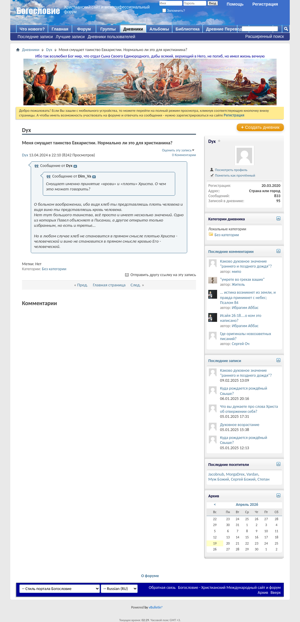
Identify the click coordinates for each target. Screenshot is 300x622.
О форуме (150, 575)
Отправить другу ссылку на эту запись (160, 274)
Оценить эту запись (177, 150)
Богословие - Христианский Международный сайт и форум (229, 587)
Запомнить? (173, 10)
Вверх (275, 592)
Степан (264, 479)
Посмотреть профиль (228, 170)
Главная (60, 29)
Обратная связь (162, 587)
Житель (238, 284)
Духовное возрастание (239, 424)
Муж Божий (218, 479)
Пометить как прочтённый (232, 175)
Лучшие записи (70, 36)
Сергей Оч (240, 343)
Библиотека (187, 29)
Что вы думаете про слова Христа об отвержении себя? (249, 409)
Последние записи (35, 36)
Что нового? (32, 29)
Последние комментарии (231, 251)
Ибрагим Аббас (245, 307)
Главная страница (109, 285)
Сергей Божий (243, 479)
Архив (263, 592)
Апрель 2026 (247, 504)
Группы (107, 29)
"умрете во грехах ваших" (242, 279)
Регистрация (265, 4)
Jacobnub (216, 474)
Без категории (54, 268)
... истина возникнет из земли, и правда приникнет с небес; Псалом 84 (248, 297)
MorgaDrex (235, 474)
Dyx (49, 49)
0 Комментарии (184, 155)
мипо (236, 271)
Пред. (82, 285)
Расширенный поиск (264, 36)
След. (135, 285)
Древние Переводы (226, 29)
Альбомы (159, 29)
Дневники (133, 29)
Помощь (235, 4)
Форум (84, 29)
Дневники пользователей (111, 36)
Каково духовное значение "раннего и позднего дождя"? (246, 264)
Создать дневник (260, 127)
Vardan (252, 474)
